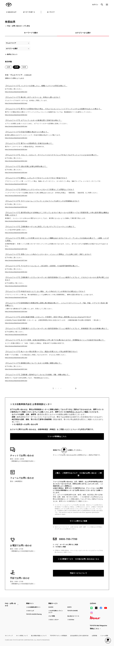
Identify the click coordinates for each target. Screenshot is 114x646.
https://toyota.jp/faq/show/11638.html (16, 138)
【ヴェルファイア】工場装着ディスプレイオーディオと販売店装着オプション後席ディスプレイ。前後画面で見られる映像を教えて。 (57, 328)
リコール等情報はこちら (56, 436)
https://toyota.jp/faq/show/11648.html (16, 323)
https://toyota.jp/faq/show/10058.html (16, 286)
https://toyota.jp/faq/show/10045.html (16, 126)
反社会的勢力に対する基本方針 (79, 635)
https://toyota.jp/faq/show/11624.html (16, 311)
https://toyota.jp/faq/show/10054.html (16, 232)
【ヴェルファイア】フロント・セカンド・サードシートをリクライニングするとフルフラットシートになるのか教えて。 (52, 155)
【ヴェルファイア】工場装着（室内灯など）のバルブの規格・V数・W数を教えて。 (37, 375)
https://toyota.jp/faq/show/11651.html (16, 357)
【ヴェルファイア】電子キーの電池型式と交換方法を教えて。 (29, 143)
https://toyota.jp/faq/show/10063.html (16, 184)
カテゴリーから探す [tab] (83, 33)
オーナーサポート (29, 12)
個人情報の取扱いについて (39, 635)
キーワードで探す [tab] (31, 33)
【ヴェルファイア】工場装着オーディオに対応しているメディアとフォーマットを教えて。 (40, 226)
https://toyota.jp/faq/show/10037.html (16, 369)
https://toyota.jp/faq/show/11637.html (16, 260)
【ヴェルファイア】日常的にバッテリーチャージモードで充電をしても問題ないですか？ (39, 189)
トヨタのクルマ (11, 12)
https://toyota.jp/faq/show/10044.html (16, 380)
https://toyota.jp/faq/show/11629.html (16, 346)
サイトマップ (9, 635)
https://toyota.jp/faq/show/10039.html (16, 149)
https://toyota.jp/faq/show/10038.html (16, 115)
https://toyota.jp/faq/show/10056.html (16, 334)
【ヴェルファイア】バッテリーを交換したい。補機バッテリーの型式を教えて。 (36, 86)
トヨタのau (70, 619)
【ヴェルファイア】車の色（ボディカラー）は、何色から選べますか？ (32, 97)
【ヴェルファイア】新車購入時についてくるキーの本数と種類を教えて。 (33, 363)
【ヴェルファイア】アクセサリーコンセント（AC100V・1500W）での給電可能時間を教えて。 (42, 266)
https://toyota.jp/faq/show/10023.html (16, 103)
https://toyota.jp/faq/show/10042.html (16, 161)
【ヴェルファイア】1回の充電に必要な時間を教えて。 (26, 166)
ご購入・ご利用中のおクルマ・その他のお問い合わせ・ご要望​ (78, 474)
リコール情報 (104, 635)
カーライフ (51, 12)
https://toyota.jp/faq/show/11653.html (16, 297)
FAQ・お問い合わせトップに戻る (17, 26)
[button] (108, 640)
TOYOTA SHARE (72, 610)
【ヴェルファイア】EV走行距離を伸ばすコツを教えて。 (27, 132)
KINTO (69, 607)
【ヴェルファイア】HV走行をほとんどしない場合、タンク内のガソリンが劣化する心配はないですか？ (45, 291)
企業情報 (94, 635)
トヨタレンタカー (53, 619)
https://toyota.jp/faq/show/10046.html (16, 272)
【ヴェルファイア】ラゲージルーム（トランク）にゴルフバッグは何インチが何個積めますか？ (42, 201)
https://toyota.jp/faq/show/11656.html (16, 195)
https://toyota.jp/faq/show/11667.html (16, 249)
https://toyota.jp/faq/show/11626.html (16, 172)
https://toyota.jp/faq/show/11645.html (16, 221)
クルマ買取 (51, 616)
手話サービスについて (78, 573)
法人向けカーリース (73, 616)
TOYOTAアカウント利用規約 (58, 635)
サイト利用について (22, 635)
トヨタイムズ (30, 610)
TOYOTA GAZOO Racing (34, 614)
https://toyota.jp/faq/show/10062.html (16, 92)
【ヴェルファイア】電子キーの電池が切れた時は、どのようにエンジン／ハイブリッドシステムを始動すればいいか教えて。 (53, 109)
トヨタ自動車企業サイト (33, 607)
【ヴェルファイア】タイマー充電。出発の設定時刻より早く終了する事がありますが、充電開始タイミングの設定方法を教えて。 (55, 340)
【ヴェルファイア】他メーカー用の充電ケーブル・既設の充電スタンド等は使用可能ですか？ (41, 351)
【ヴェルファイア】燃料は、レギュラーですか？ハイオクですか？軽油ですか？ (36, 178)
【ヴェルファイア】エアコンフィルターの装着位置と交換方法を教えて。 (33, 120)
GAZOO (50, 607)
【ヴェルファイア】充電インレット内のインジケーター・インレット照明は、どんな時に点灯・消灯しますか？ (48, 254)
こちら (76, 412)
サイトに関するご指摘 (78, 521)
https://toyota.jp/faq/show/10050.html (16, 207)
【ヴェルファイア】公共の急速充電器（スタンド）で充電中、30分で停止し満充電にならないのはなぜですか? (48, 317)
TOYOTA (8, 4)
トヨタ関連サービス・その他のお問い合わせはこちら (78, 559)
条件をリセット (11, 54)
